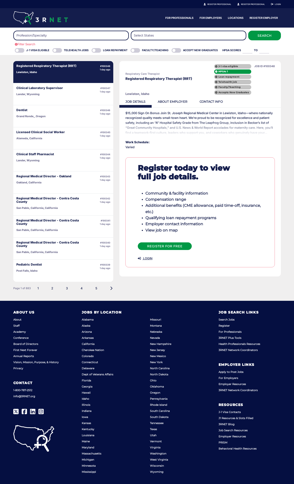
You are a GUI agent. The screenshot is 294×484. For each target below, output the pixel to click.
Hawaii (86, 392)
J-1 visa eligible (228, 66)
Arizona (87, 332)
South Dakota (159, 417)
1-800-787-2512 (22, 390)
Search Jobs (227, 319)
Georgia (87, 386)
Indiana (86, 411)
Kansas (86, 423)
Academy (19, 332)
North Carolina (160, 368)
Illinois (86, 405)
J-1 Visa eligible (37, 50)
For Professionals (217, 17)
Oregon (155, 392)
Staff (16, 325)
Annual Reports (23, 356)
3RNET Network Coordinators (238, 350)
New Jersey (157, 350)
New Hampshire (160, 344)
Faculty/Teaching (155, 50)
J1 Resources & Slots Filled (236, 418)
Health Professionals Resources (239, 344)
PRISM (223, 442)
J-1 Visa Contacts (230, 412)
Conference (21, 338)
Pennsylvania (158, 398)
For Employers (248, 17)
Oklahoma (157, 386)
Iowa (85, 417)
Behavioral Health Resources (238, 448)
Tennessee (156, 423)
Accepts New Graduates (233, 92)
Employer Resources (232, 384)
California (88, 344)
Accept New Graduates (200, 50)
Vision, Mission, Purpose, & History (36, 362)
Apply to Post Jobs (231, 372)
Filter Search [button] (25, 44)
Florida (86, 380)
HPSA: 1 (223, 71)
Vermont (156, 441)
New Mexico (158, 356)
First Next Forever (25, 350)
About (17, 319)
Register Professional (223, 4)
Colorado (88, 356)
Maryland (88, 447)
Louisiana (88, 435)
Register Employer (255, 4)
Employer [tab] (157, 101)
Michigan (88, 459)
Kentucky (88, 429)
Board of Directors (25, 344)
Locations (273, 17)
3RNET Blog (227, 424)
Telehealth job (227, 81)
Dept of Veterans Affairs (97, 374)
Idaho (85, 398)
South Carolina (160, 411)
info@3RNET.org (24, 396)
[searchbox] (37, 35)
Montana (156, 325)
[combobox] (71, 35)
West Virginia (159, 459)
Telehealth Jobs (76, 50)
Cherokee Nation (93, 350)
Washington (158, 453)
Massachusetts (91, 453)
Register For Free (149, 240)
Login (278, 4)
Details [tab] (120, 101)
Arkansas (88, 338)
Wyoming (156, 472)
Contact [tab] (196, 101)
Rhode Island (158, 405)
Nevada (155, 338)
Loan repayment (228, 76)
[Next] (96, 288)
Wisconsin (157, 465)
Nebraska (156, 332)
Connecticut (90, 362)
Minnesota (89, 465)
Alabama (88, 319)
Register (224, 325)
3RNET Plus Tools (230, 338)
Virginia (155, 447)
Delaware (88, 368)
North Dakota (159, 374)
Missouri (155, 319)
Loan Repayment (115, 50)
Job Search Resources (233, 430)
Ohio (153, 380)
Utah (153, 435)
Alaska (86, 325)
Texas (153, 429)
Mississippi (89, 472)
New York (156, 362)
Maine (86, 441)
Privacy (18, 368)
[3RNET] (40, 18)
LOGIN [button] (130, 252)
